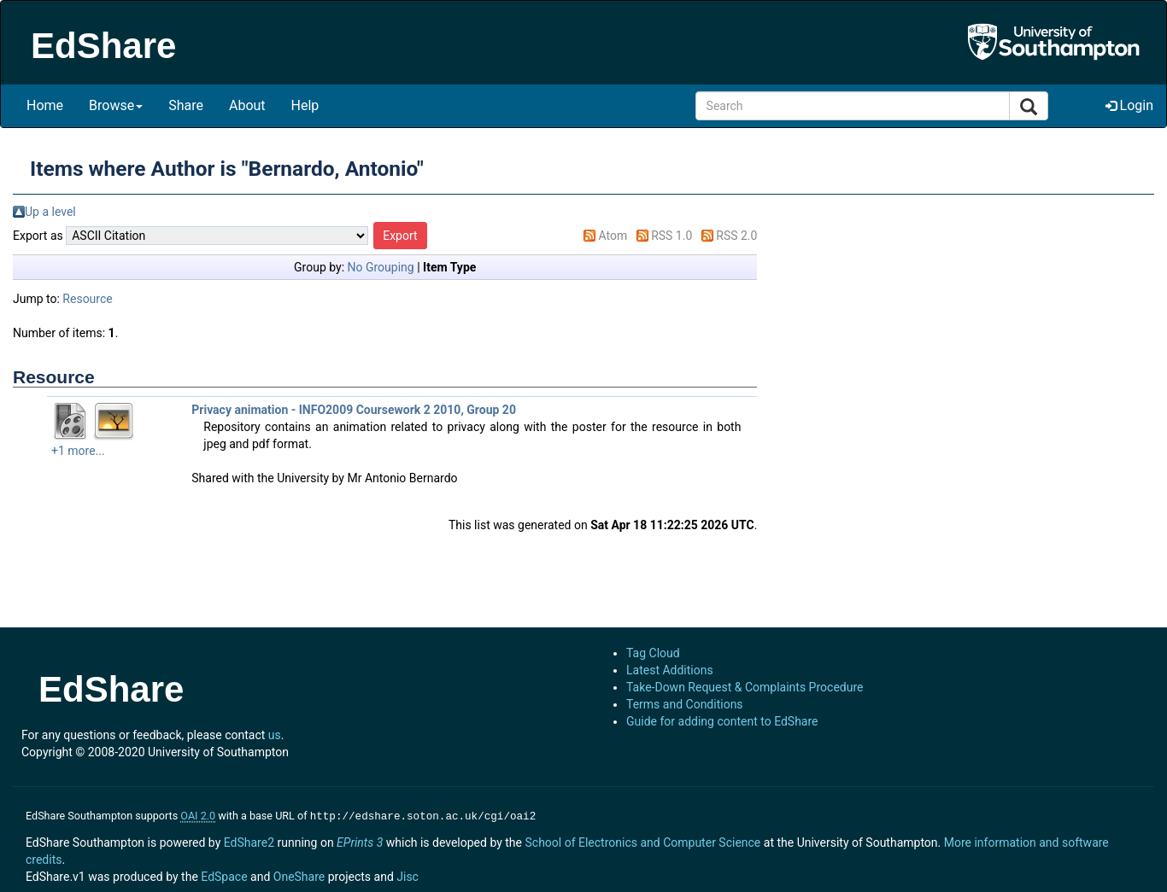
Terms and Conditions (684, 704)
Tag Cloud (653, 653)
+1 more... (78, 451)
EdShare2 (249, 841)
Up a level (50, 212)
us (274, 735)
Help (305, 105)
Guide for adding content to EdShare (722, 721)
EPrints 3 (360, 841)
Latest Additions (669, 670)
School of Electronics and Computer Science (642, 841)
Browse (116, 105)
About (247, 105)
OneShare (299, 875)
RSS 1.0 (671, 235)
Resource (87, 299)
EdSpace (224, 875)
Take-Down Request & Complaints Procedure (744, 687)
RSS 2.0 (736, 235)
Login (1129, 105)
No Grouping (381, 267)
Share (185, 105)
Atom (612, 235)
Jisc (407, 875)
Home (44, 105)
